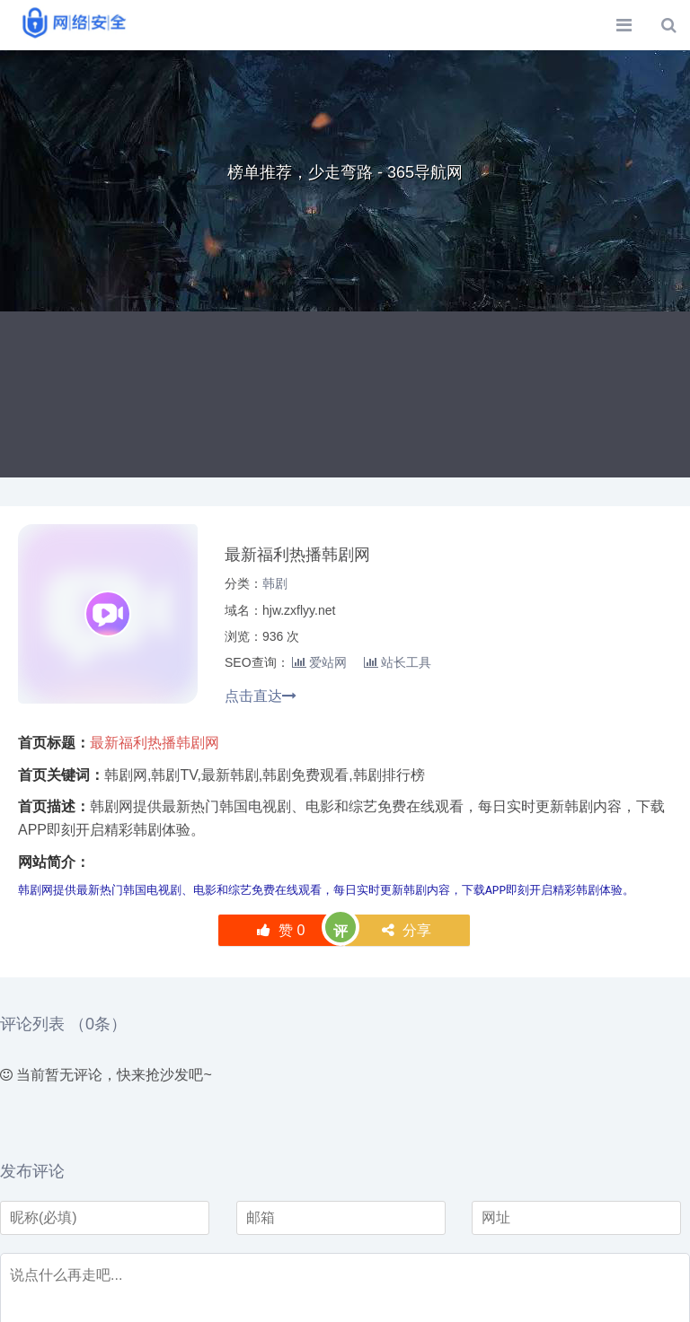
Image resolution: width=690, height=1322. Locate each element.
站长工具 (397, 662)
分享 (406, 930)
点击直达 (260, 696)
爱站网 (319, 662)
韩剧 (275, 583)
